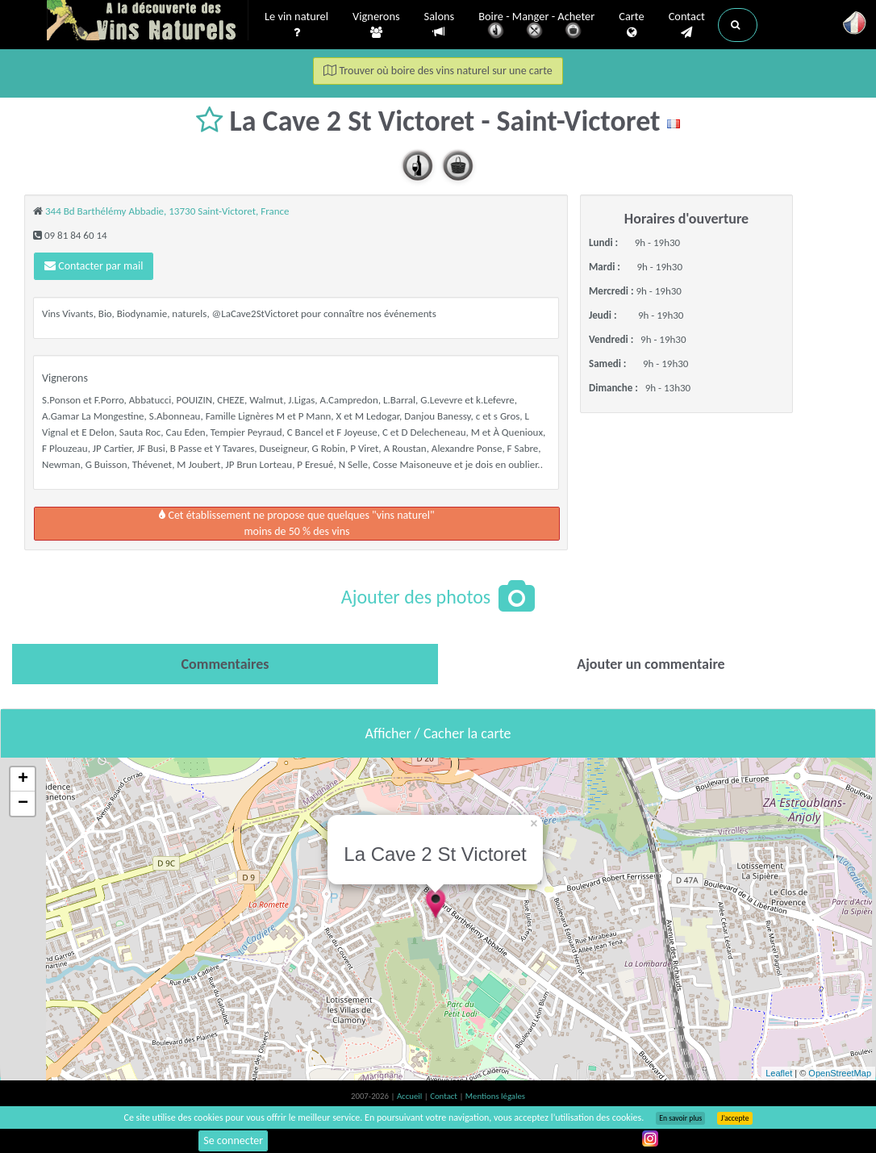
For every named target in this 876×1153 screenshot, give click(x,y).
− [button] (23, 804)
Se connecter (233, 1140)
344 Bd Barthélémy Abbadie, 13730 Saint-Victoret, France (167, 211)
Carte (631, 25)
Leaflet (778, 1073)
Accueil (410, 1096)
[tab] (225, 664)
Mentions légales (495, 1096)
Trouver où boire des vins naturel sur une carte (438, 70)
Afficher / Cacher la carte (438, 733)
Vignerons (376, 25)
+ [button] (23, 779)
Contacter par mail (93, 266)
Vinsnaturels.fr (147, 22)
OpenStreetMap (839, 1073)
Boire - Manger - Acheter (536, 26)
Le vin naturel (296, 25)
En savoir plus (680, 1118)
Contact (687, 25)
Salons (439, 24)
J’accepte (734, 1118)
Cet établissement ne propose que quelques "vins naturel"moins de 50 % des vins (296, 523)
